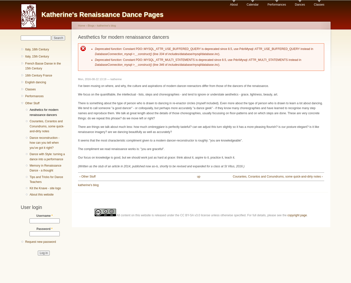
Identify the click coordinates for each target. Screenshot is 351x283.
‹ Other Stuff (87, 176)
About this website (41, 194)
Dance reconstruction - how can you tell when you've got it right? (44, 143)
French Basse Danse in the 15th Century (43, 66)
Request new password (40, 242)
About (234, 4)
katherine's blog (106, 25)
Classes (319, 4)
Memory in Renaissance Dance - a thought (45, 168)
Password (45, 229)
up (198, 176)
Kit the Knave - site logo (45, 188)
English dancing (35, 82)
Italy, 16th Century (37, 49)
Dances (300, 4)
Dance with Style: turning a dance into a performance (47, 156)
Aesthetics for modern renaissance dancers (43, 112)
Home (81, 25)
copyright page (297, 215)
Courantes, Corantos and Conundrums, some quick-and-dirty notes (46, 126)
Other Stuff (32, 103)
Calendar (253, 4)
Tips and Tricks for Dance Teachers (46, 179)
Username (44, 215)
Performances (277, 4)
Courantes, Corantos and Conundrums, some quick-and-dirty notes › (278, 176)
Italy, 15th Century (37, 56)
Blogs (91, 25)
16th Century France (38, 75)
